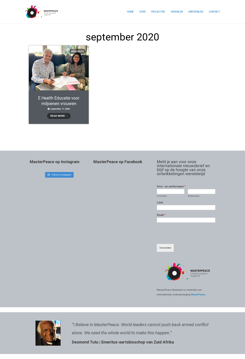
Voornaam (162, 196)
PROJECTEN (160, 11)
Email (161, 215)
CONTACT (214, 11)
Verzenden (165, 247)
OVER (146, 11)
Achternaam (193, 196)
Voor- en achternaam (171, 186)
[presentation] (182, 238)
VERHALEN (178, 11)
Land (160, 202)
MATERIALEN (197, 11)
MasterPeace (198, 294)
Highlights (77, 51)
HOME (134, 11)
